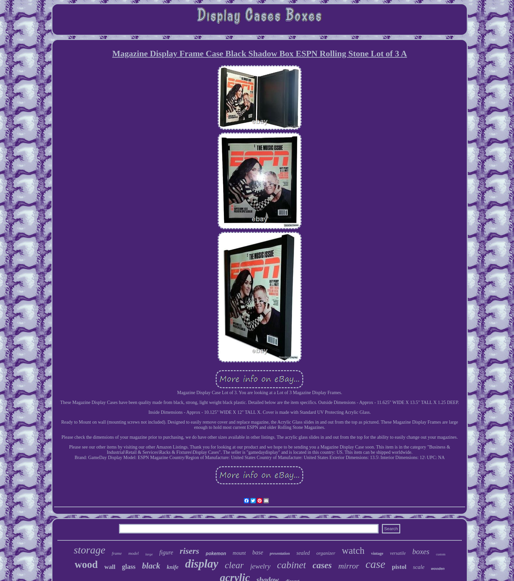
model (133, 553)
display (201, 563)
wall (109, 566)
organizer (325, 553)
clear (234, 565)
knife (173, 567)
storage (89, 550)
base (257, 552)
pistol (399, 566)
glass (128, 566)
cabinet (291, 564)
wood (86, 564)
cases (321, 565)
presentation (280, 553)
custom (440, 554)
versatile (397, 553)
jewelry (260, 566)
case (375, 564)
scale (419, 567)
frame (117, 553)
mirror (348, 566)
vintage (377, 553)
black (151, 565)
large (149, 554)
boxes (420, 552)
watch (353, 550)
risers (189, 551)
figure (166, 552)
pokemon (216, 553)
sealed (303, 553)
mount (239, 553)
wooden (438, 569)
